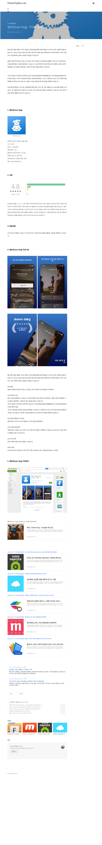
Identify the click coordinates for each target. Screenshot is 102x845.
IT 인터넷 (11, 770)
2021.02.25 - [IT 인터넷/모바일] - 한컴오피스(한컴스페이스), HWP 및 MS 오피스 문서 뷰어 (30, 640)
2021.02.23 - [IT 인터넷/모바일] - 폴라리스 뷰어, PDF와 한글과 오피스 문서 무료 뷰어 (29, 684)
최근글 (77, 46)
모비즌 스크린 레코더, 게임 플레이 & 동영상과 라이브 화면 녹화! (24, 775)
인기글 (82, 46)
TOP (93, 842)
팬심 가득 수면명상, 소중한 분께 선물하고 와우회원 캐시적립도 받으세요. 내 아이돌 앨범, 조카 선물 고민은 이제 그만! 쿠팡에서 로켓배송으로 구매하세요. (37, 740)
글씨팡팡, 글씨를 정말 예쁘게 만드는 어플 (19, 779)
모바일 (16, 770)
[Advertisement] (37, 251)
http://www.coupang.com (16, 735)
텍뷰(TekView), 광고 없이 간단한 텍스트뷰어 (20, 781)
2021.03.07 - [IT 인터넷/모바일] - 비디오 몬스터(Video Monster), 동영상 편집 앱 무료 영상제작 (32, 597)
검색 (89, 3)
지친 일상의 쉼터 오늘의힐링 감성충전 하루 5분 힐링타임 (26, 749)
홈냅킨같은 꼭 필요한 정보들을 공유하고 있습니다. (22, 816)
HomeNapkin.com (16, 3)
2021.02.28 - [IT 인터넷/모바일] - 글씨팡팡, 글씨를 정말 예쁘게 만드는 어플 (26, 619)
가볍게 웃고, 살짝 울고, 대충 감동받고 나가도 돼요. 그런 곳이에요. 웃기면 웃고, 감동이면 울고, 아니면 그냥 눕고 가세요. (36, 752)
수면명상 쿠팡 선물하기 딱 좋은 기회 (20, 737)
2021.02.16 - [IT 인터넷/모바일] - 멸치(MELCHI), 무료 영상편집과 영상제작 (26, 662)
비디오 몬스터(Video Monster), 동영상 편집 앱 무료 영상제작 (24, 777)
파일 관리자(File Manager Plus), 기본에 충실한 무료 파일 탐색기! (25, 773)
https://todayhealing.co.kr (16, 746)
